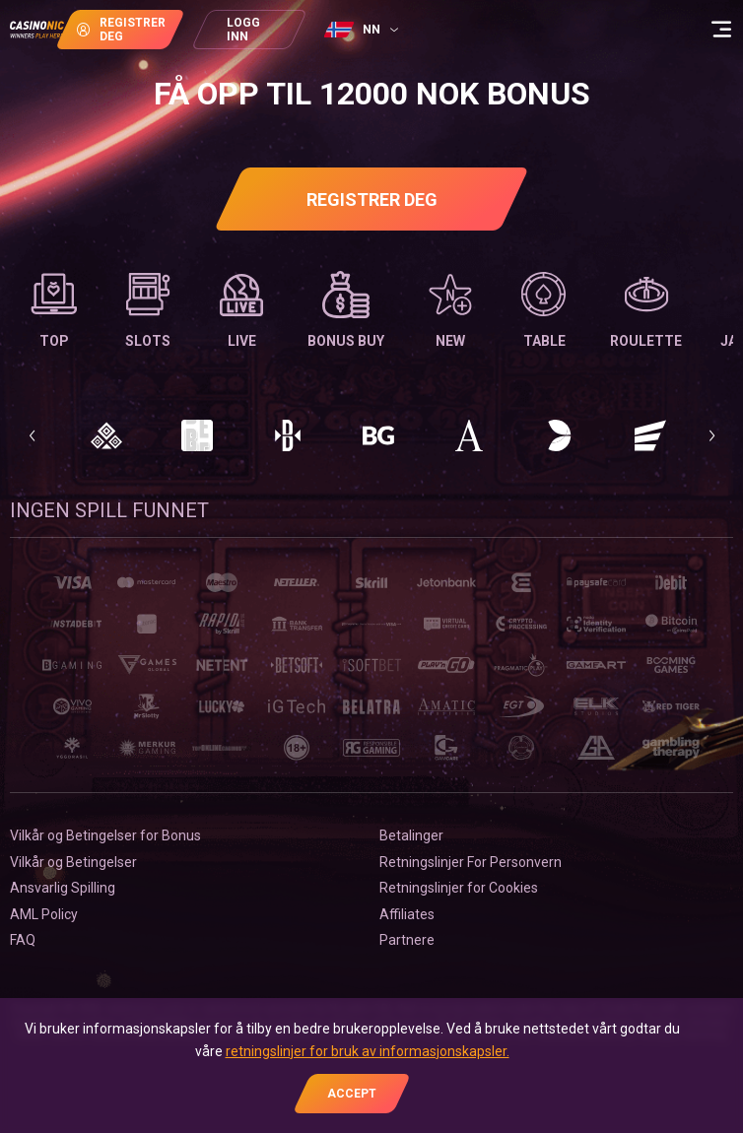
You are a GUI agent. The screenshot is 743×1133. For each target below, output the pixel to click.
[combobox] (504, 29)
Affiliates (407, 914)
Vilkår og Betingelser (73, 862)
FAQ (22, 940)
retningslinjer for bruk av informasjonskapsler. (367, 1051)
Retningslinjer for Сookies (458, 888)
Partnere (407, 940)
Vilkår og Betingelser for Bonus (105, 835)
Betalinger (411, 835)
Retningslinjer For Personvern (470, 862)
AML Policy (44, 914)
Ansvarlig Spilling (62, 888)
